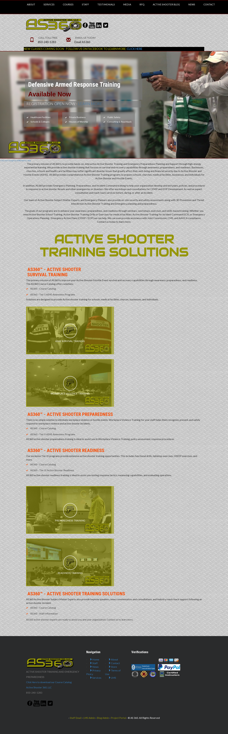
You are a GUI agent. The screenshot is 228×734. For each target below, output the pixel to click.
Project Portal (118, 717)
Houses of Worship (76, 121)
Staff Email (75, 717)
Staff (85, 4)
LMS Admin (89, 717)
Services (49, 4)
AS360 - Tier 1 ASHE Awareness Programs (50, 294)
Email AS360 (82, 42)
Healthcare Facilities (39, 117)
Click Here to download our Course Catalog (49, 682)
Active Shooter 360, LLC (39, 687)
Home (94, 659)
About (31, 4)
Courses (68, 4)
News (191, 4)
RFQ (141, 4)
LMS (112, 677)
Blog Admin (103, 717)
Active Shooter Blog (166, 4)
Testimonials (106, 4)
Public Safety (111, 117)
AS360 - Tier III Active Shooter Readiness (50, 470)
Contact (209, 4)
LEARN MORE (89, 103)
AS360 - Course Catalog (41, 288)
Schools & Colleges (38, 121)
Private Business (75, 117)
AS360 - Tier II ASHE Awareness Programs (50, 434)
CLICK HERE (134, 49)
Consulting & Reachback (117, 121)
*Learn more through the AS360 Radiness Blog (15, 161)
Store (112, 666)
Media (127, 4)
